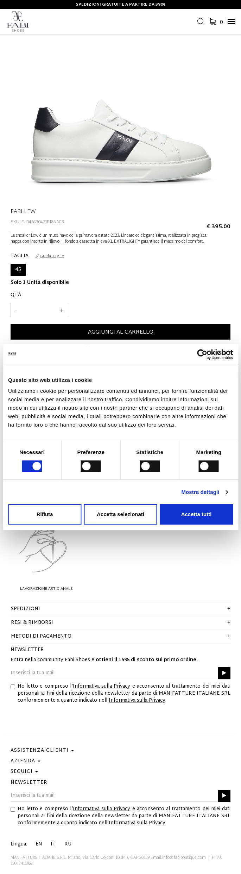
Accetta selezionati (120, 514)
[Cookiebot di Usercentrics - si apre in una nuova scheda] (202, 354)
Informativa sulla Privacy (101, 686)
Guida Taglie (50, 256)
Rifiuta (45, 514)
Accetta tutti (196, 514)
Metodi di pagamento (41, 636)
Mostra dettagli (200, 492)
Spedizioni (25, 609)
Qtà (16, 295)
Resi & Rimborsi (32, 622)
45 (18, 269)
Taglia (19, 256)
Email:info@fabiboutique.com (178, 858)
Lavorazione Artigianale (46, 589)
